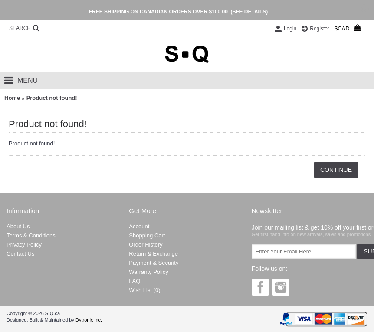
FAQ (134, 281)
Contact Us (20, 253)
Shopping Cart (147, 235)
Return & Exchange (153, 253)
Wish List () (144, 290)
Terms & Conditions (31, 235)
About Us (18, 226)
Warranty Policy (148, 272)
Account (139, 226)
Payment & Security (153, 263)
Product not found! (51, 98)
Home (12, 98)
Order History (145, 244)
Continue (336, 169)
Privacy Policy (24, 244)
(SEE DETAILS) (249, 12)
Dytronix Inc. (88, 319)
